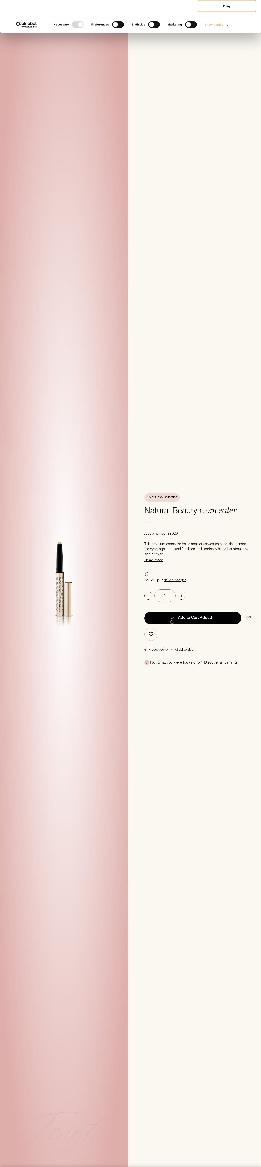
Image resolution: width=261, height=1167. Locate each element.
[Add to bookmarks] (150, 634)
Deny (227, 37)
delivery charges (175, 580)
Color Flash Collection (162, 497)
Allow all (227, 10)
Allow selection (227, 24)
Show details (214, 56)
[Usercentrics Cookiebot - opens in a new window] (26, 56)
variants (231, 663)
